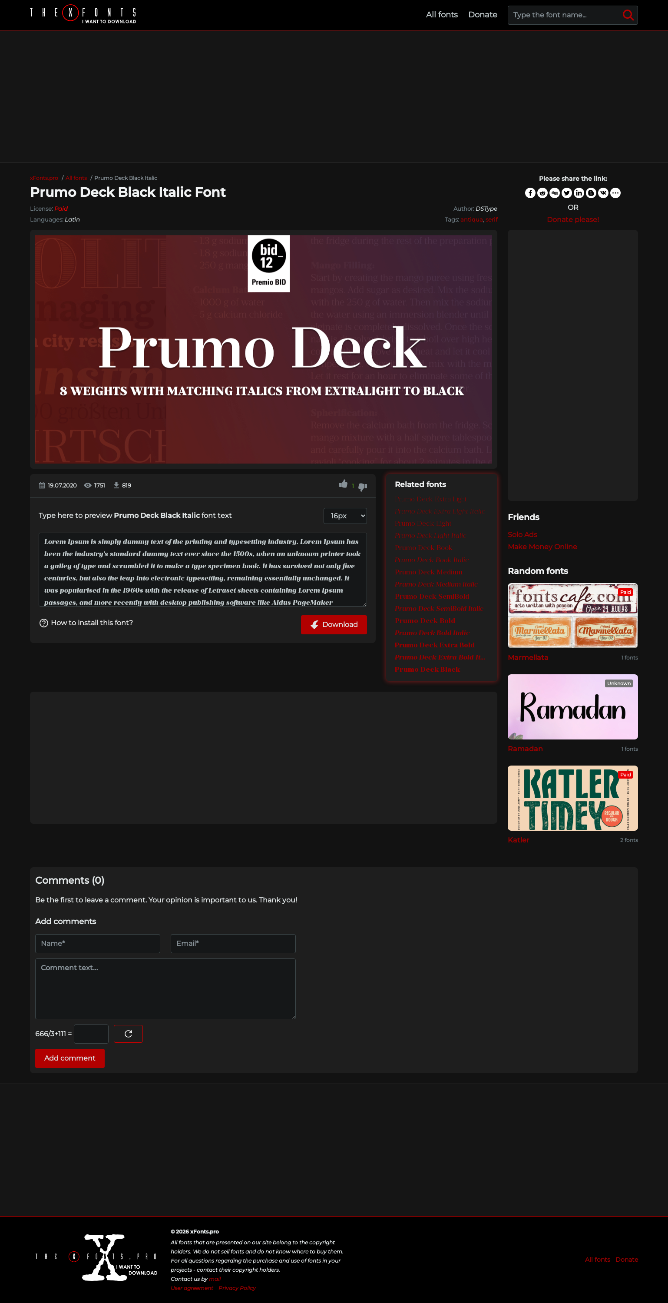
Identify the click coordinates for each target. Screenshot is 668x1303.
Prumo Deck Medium (429, 572)
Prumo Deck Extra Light (430, 499)
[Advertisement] (334, 96)
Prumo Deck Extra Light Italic (440, 511)
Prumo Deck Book (424, 548)
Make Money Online (542, 547)
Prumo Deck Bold (425, 621)
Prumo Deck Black (427, 669)
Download (334, 624)
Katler (518, 840)
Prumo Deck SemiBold (432, 596)
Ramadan (525, 749)
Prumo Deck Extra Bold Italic (442, 657)
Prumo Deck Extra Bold (435, 645)
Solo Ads (522, 534)
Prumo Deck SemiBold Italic (439, 609)
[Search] (628, 15)
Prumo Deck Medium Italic (436, 584)
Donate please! (573, 220)
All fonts (442, 15)
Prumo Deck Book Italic (432, 560)
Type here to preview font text (135, 515)
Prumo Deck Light (423, 524)
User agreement (192, 1288)
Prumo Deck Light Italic (430, 536)
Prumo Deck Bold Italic (432, 633)
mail (215, 1279)
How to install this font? (86, 623)
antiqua (471, 219)
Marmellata (528, 657)
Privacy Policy (237, 1288)
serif (491, 219)
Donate (482, 15)
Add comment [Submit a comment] (70, 1058)
